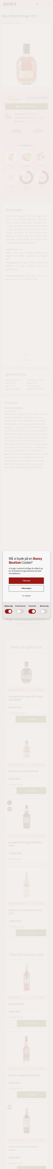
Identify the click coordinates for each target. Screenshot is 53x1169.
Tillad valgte (26, 588)
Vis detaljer (26, 596)
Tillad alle (26, 580)
